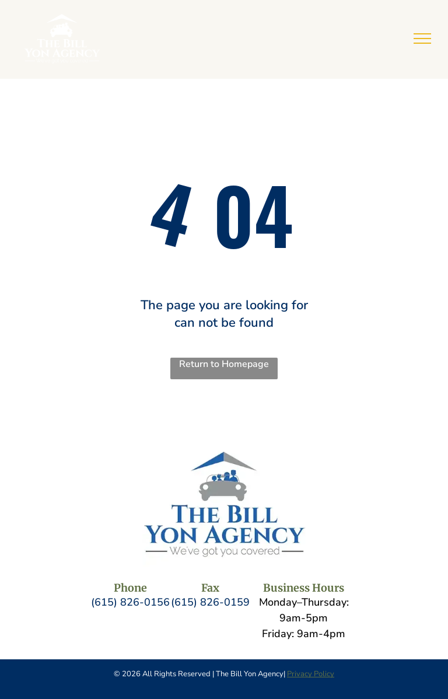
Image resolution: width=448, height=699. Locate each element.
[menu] (422, 38)
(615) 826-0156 (130, 602)
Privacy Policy (310, 674)
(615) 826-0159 (210, 602)
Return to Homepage (224, 364)
